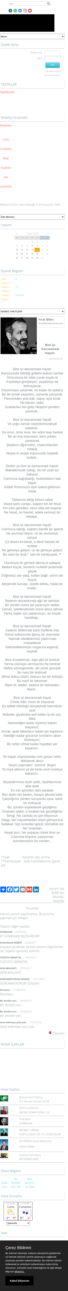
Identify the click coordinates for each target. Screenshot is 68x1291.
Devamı (56, 1033)
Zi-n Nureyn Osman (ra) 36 (34, 1101)
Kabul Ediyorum (19, 1280)
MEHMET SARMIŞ (29, 1130)
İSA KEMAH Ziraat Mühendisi (35, 1141)
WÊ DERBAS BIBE (29, 1159)
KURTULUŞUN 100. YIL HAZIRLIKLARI (40, 1134)
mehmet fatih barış (30, 1155)
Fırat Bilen (24, 1119)
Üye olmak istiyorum (52, 75)
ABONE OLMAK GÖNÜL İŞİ (34, 1112)
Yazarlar (59, 900)
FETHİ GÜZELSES (28, 1108)
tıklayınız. (19, 1271)
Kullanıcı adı (36, 52)
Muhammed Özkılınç (31, 1097)
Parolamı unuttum (53, 71)
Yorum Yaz (56, 888)
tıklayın (23, 918)
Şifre (40, 58)
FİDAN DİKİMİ (26, 1146)
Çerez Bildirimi (18, 1248)
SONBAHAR (25, 1123)
